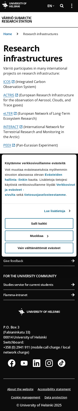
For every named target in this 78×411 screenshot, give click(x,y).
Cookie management (25, 397)
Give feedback (39, 261)
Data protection (56, 397)
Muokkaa (39, 236)
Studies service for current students (39, 284)
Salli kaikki (39, 223)
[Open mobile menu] (70, 19)
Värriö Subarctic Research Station (17, 20)
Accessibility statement (54, 389)
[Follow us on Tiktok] (61, 363)
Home (7, 34)
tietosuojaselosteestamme (45, 194)
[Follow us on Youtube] (24, 363)
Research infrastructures (40, 34)
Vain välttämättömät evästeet (39, 248)
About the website (20, 389)
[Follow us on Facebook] (11, 363)
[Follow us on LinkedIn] (36, 363)
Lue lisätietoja (54, 211)
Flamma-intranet (39, 295)
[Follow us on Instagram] (49, 363)
